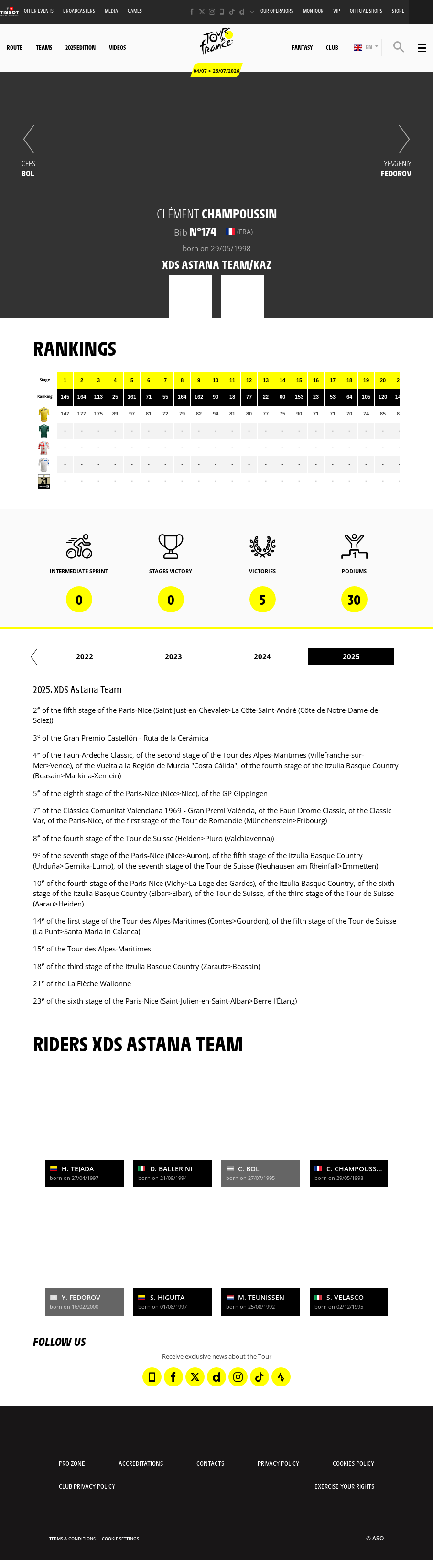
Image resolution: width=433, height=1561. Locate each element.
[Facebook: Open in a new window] (192, 12)
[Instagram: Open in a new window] (212, 12)
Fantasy (302, 47)
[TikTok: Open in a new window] (232, 12)
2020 (95, 656)
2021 (184, 656)
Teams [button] (44, 47)
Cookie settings (120, 1539)
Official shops (366, 10)
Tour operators (276, 10)
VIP (336, 10)
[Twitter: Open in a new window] (202, 12)
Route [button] (14, 47)
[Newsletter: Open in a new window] (252, 12)
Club (332, 47)
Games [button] (135, 10)
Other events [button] (39, 10)
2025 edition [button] (80, 47)
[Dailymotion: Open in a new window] (242, 12)
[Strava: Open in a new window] (281, 1376)
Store (398, 10)
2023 (361, 656)
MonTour (313, 10)
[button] (366, 47)
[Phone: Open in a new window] (222, 12)
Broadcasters (79, 10)
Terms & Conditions (72, 1539)
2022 (272, 656)
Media (111, 10)
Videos (117, 47)
